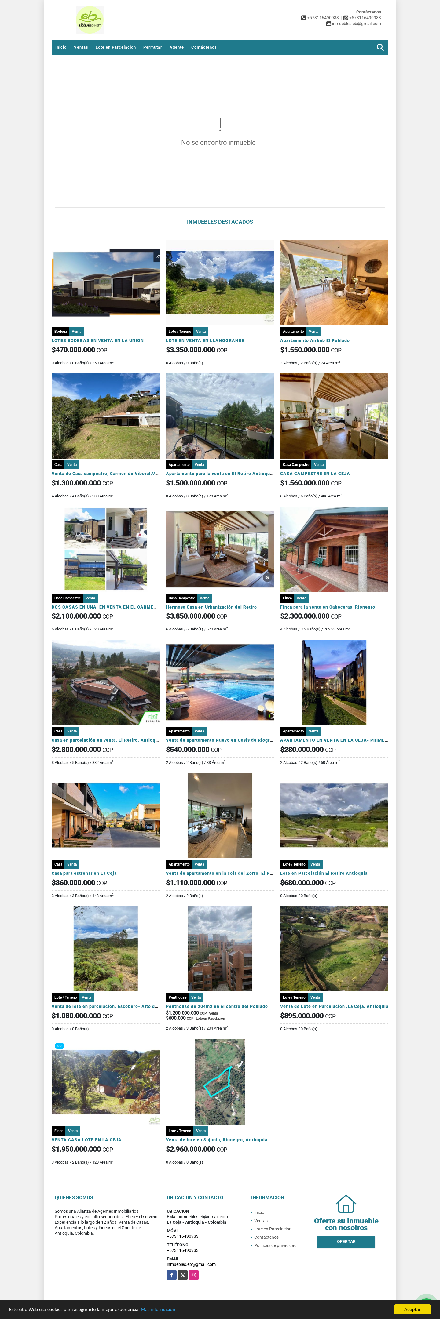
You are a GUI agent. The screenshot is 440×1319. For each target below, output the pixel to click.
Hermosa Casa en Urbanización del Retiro (211, 607)
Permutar (152, 47)
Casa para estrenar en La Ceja (84, 873)
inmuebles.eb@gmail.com (191, 1264)
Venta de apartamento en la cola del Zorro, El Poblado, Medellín (236, 873)
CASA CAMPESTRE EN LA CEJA (315, 473)
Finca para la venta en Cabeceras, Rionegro (327, 607)
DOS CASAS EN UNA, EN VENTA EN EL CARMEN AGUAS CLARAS (123, 607)
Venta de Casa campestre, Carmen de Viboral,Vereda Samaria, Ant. (125, 473)
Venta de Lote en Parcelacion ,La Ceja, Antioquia (334, 1006)
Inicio (61, 47)
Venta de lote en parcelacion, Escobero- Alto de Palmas (113, 1006)
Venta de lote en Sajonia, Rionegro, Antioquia (216, 1139)
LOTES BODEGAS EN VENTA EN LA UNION (98, 340)
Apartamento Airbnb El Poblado (315, 340)
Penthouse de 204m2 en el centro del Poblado (217, 1006)
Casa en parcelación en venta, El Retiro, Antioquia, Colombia (119, 740)
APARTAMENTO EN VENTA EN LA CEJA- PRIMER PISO (340, 740)
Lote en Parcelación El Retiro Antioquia (324, 873)
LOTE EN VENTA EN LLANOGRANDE (205, 340)
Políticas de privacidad (275, 1245)
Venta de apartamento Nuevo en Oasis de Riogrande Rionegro (234, 740)
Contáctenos (204, 47)
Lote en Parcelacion (116, 47)
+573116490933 (323, 17)
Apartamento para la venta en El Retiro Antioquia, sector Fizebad (238, 473)
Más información (163, 1310)
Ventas (81, 47)
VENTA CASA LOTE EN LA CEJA (87, 1139)
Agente (177, 47)
